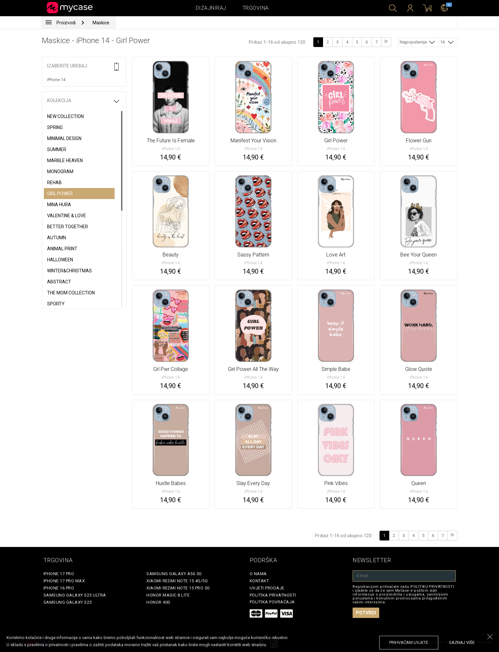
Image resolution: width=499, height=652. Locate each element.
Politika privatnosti (273, 595)
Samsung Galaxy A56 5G (174, 573)
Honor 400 (158, 602)
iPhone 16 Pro (59, 588)
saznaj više (462, 642)
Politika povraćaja (272, 601)
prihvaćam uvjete (408, 642)
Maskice (101, 22)
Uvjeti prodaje (267, 588)
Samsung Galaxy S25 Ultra (75, 595)
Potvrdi (366, 612)
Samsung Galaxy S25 (68, 602)
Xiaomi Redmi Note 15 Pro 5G (178, 588)
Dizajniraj (211, 8)
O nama (258, 573)
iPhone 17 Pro (59, 573)
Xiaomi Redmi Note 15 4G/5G (177, 580)
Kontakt (259, 580)
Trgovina (256, 8)
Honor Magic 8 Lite (168, 595)
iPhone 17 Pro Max (64, 580)
